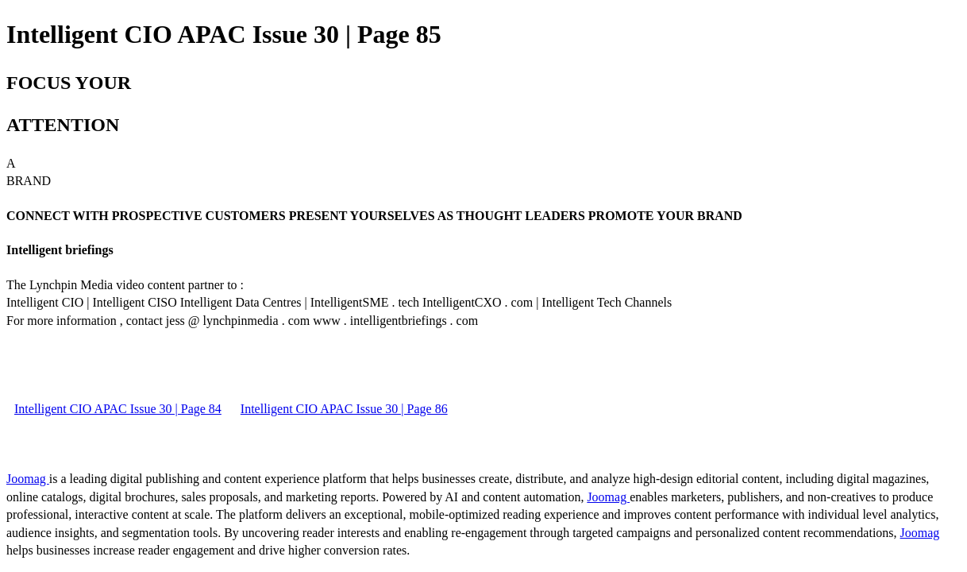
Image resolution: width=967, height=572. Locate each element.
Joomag (27, 478)
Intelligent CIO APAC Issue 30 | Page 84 (118, 408)
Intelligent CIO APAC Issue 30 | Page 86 (344, 408)
